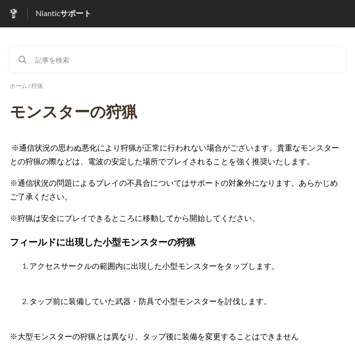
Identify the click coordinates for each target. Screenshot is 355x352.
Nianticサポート (63, 13)
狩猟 (37, 85)
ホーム (18, 85)
